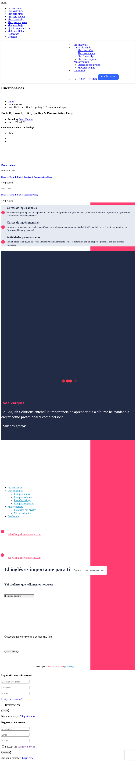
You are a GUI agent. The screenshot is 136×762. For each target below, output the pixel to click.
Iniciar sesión (87, 79)
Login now (27, 758)
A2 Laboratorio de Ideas (54, 666)
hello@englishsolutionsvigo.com (24, 534)
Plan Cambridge (16, 19)
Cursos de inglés (16, 11)
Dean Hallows (26, 119)
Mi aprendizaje (15, 25)
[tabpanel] (68, 127)
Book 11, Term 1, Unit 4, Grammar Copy (19, 195)
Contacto (12, 36)
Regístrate (108, 76)
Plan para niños (15, 13)
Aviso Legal (69, 666)
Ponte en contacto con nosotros (89, 570)
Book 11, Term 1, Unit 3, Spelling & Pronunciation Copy (26, 177)
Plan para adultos (16, 16)
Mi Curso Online (16, 31)
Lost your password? (11, 699)
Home (11, 101)
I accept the (20, 746)
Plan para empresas (17, 22)
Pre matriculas (15, 8)
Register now (28, 716)
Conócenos (13, 34)
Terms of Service (26, 746)
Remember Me (11, 705)
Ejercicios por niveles (19, 28)
